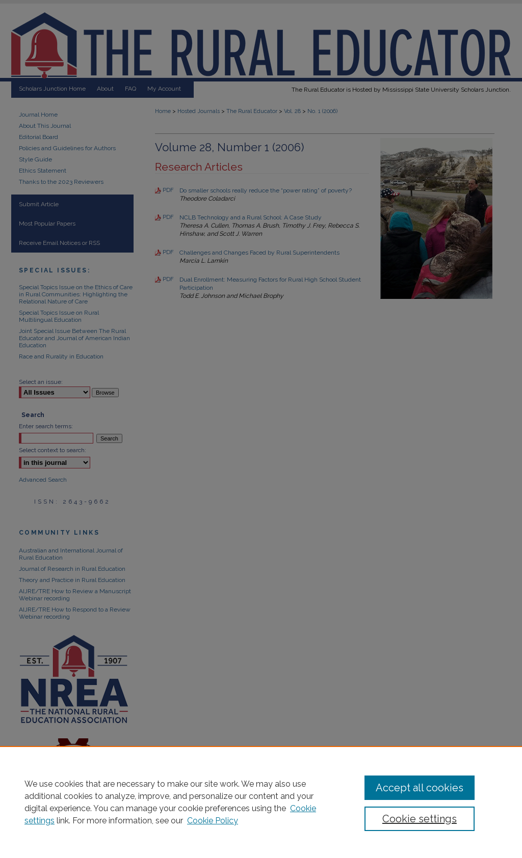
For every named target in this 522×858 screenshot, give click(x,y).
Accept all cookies (419, 788)
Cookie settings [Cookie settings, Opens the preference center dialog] (419, 819)
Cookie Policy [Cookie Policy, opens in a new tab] (212, 820)
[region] (261, 802)
